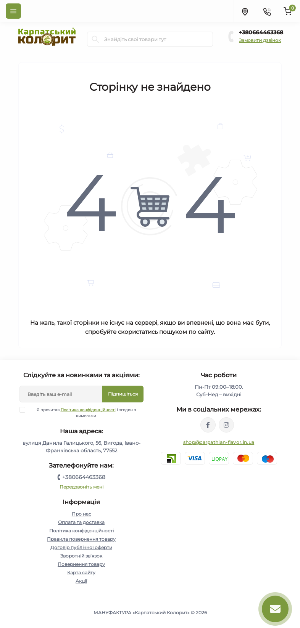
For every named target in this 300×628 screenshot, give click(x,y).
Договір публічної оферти (81, 547)
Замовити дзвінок (260, 40)
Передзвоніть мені (81, 487)
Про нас (81, 514)
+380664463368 (261, 32)
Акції (81, 581)
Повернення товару (81, 564)
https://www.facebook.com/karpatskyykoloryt (208, 425)
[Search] (95, 39)
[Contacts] (267, 11)
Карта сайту (81, 572)
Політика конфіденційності (88, 409)
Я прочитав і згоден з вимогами (82, 412)
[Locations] (245, 11)
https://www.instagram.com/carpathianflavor (226, 425)
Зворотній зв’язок (81, 556)
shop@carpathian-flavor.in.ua (218, 442)
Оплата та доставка (81, 522)
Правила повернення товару (81, 539)
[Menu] (13, 11)
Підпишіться (123, 394)
